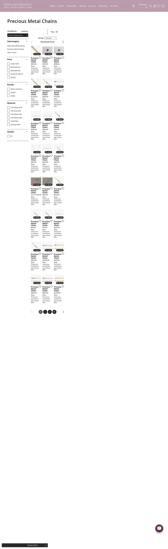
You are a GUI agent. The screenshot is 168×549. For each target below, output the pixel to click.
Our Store (114, 6)
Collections (102, 6)
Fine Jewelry (71, 6)
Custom (60, 6)
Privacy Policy (32, 545)
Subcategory (13, 41)
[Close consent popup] (46, 545)
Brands (10, 85)
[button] (150, 6)
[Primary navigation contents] (84, 6)
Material (11, 103)
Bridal (52, 6)
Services (92, 6)
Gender (10, 132)
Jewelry (9, 15)
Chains (16, 15)
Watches (82, 6)
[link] (139, 6)
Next (156, 42)
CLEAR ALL (24, 31)
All (103, 479)
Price (9, 59)
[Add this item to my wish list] (71, 90)
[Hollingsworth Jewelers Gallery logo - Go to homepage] (17, 6)
